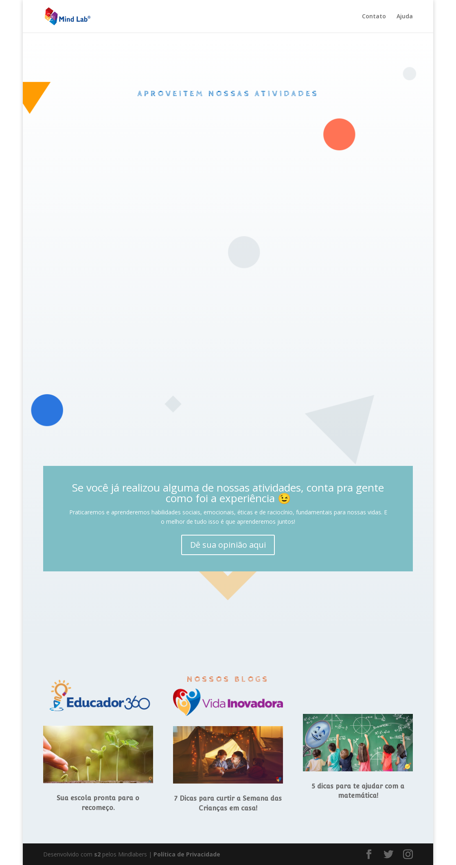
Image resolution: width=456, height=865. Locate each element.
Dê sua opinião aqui (228, 544)
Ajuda (405, 16)
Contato (374, 16)
